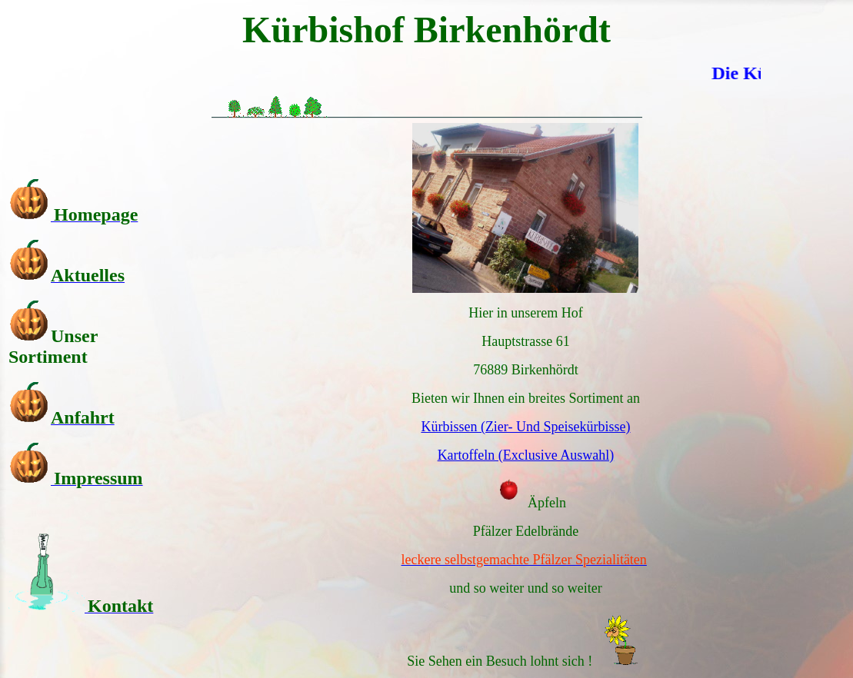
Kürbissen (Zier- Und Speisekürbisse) (525, 426)
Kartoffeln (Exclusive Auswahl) (526, 455)
